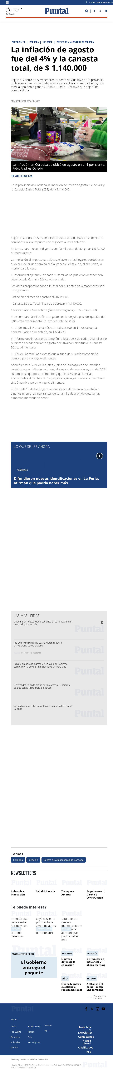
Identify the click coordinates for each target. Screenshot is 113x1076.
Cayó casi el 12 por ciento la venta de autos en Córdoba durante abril (46, 926)
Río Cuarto (16, 1031)
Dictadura (66, 929)
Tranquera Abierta (67, 893)
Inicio (13, 1026)
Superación (92, 954)
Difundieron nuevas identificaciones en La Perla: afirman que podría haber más (56, 480)
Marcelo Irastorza (23, 175)
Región (31, 1031)
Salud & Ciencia (45, 891)
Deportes (15, 1037)
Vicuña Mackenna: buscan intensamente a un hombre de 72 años (43, 707)
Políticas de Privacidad (39, 1059)
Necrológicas (34, 1042)
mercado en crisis (44, 929)
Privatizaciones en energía (23, 954)
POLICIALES (16, 929)
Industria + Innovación (18, 893)
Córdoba (18, 860)
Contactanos (86, 1036)
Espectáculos (34, 1026)
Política (14, 1047)
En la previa (67, 954)
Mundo (47, 1025)
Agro (46, 1030)
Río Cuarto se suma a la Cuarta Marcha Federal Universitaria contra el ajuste (38, 644)
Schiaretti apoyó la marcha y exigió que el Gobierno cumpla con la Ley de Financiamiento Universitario (41, 665)
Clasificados (85, 1047)
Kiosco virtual (87, 1042)
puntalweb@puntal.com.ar (25, 1067)
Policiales (15, 1042)
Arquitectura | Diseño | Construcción (95, 894)
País (30, 1037)
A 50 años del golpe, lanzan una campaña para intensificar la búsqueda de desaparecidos (97, 991)
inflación (33, 860)
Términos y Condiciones (20, 1059)
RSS (88, 1051)
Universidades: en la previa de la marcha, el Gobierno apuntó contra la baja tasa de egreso (42, 686)
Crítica (65, 979)
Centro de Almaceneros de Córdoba (64, 860)
